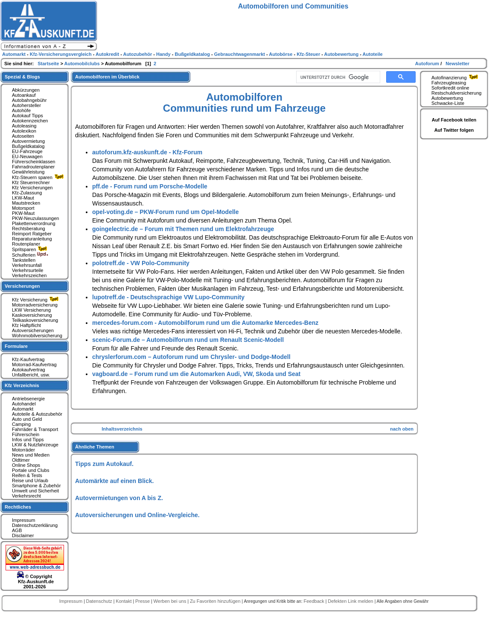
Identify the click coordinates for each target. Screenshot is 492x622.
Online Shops (26, 465)
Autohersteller (26, 105)
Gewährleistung (28, 171)
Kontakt (124, 601)
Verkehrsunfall (27, 265)
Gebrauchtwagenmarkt (240, 54)
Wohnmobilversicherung (37, 335)
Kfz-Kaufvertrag (28, 359)
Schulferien (30, 254)
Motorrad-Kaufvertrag (34, 364)
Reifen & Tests (27, 475)
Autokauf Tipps (27, 115)
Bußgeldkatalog (28, 146)
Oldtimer (21, 460)
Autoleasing (24, 125)
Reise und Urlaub (30, 480)
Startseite (49, 63)
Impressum (23, 520)
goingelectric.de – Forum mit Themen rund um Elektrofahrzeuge (183, 229)
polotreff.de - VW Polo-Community (140, 263)
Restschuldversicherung (456, 92)
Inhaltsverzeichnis (122, 428)
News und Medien (30, 454)
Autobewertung (447, 98)
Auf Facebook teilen (454, 119)
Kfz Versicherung (36, 299)
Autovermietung (28, 141)
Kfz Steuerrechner (31, 182)
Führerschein (25, 434)
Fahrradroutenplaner (33, 166)
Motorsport (23, 208)
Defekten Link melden (351, 601)
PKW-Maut (23, 213)
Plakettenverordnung (33, 223)
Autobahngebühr (29, 100)
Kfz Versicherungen (32, 187)
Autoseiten (23, 136)
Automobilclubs (82, 63)
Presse (143, 601)
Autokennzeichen (30, 120)
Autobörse (281, 54)
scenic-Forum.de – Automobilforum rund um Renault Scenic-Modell (188, 339)
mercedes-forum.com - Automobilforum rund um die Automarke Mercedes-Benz (205, 322)
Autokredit (108, 54)
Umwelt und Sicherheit (35, 490)
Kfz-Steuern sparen (39, 177)
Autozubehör (138, 54)
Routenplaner (26, 243)
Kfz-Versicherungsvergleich (61, 54)
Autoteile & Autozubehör (37, 414)
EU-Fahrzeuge (27, 151)
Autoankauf (24, 95)
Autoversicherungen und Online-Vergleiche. (137, 515)
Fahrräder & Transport (35, 429)
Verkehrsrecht (26, 495)
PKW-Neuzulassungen (35, 218)
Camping (21, 424)
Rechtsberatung (28, 228)
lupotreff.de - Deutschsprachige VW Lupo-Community (168, 297)
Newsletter (457, 63)
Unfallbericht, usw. (31, 374)
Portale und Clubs (30, 470)
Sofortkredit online (450, 87)
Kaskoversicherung (32, 315)
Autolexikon (24, 130)
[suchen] (337, 77)
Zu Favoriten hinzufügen (216, 601)
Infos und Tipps (28, 439)
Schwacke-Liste (447, 103)
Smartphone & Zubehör (36, 485)
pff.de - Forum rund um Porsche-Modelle (149, 186)
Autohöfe (21, 110)
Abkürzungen (26, 90)
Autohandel (24, 403)
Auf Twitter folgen (454, 130)
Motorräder (23, 449)
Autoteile (373, 54)
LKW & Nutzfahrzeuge (35, 444)
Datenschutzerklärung (35, 525)
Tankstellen (23, 260)
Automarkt (22, 408)
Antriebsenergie (28, 398)
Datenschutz (100, 601)
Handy (164, 54)
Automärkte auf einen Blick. (114, 480)
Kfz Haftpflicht (26, 325)
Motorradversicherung (35, 304)
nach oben (401, 428)
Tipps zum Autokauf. (104, 463)
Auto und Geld (27, 419)
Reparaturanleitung (32, 238)
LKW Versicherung (31, 309)
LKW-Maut (23, 197)
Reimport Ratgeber (32, 233)
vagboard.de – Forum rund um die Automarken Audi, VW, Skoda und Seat (196, 373)
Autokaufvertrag (28, 369)
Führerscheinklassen (33, 161)
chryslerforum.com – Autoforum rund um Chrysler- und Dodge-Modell (191, 356)
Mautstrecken (26, 202)
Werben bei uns (171, 601)
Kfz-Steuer (309, 54)
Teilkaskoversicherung (35, 320)
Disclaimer (23, 535)
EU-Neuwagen (27, 156)
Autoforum (427, 63)
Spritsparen (30, 249)
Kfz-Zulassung (27, 192)
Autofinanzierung (455, 77)
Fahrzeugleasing (448, 82)
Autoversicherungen (33, 330)
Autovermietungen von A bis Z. (119, 498)
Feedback (314, 601)
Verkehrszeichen (29, 275)
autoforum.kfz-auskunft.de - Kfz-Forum (147, 152)
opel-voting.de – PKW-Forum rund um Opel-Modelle (165, 211)
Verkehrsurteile (27, 270)
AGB (17, 530)
